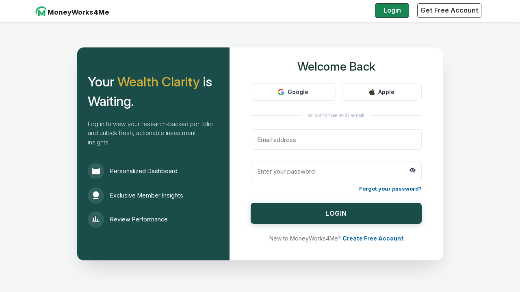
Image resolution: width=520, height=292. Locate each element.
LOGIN (336, 213)
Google (293, 91)
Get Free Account (449, 10)
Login (392, 10)
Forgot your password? (390, 188)
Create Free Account (372, 238)
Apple (381, 91)
